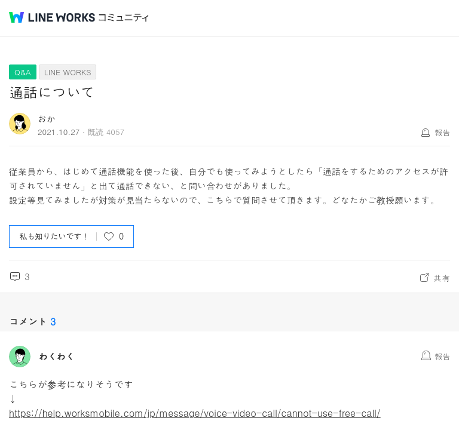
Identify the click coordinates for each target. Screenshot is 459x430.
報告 (442, 132)
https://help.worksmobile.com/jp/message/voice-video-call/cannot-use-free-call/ (195, 413)
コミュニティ (124, 17)
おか (47, 118)
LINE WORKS (67, 72)
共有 (441, 278)
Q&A (22, 72)
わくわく (57, 357)
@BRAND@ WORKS (52, 17)
